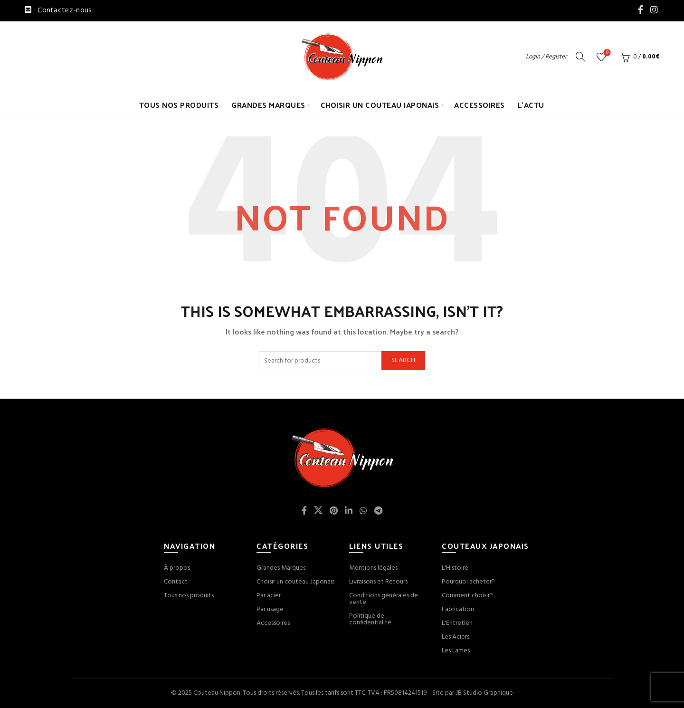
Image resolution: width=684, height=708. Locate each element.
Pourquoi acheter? (468, 581)
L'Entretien (457, 623)
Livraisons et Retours (378, 581)
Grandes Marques (280, 568)
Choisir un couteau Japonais (295, 581)
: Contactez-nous (63, 10)
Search (403, 360)
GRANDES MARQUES (268, 105)
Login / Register (546, 57)
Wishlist (606, 53)
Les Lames (456, 650)
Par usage (270, 609)
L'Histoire (455, 568)
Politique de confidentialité (370, 619)
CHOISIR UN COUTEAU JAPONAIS (380, 105)
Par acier (268, 595)
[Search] (580, 56)
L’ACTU (531, 105)
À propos (177, 568)
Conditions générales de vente (383, 599)
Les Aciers (455, 636)
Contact (176, 581)
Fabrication (458, 609)
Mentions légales (373, 568)
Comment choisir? (467, 595)
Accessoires (273, 623)
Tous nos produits (189, 595)
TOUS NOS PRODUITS (179, 105)
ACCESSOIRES (479, 105)
